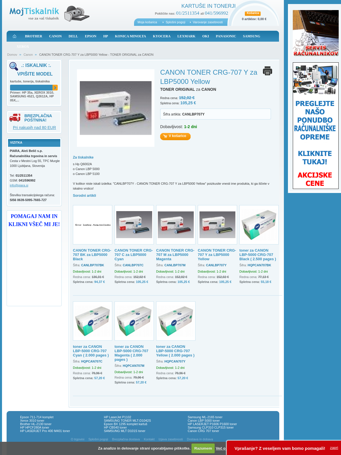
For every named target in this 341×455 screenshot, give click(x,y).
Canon (28, 54)
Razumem (203, 448)
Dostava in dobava (200, 439)
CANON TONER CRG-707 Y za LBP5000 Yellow (217, 254)
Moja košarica (147, 22)
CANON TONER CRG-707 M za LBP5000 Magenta (175, 254)
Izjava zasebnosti (171, 439)
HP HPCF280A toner (34, 427)
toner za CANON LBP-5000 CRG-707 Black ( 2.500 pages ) (257, 254)
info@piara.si (19, 185)
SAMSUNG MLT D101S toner (124, 431)
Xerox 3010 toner (32, 420)
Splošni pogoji (175, 22)
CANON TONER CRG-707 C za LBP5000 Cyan (134, 254)
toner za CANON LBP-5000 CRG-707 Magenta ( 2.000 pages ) (131, 353)
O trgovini (77, 439)
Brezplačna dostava (126, 439)
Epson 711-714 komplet (36, 417)
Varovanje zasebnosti (208, 22)
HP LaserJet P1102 (117, 417)
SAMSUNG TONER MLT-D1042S (127, 420)
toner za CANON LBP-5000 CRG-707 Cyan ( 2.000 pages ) (91, 350)
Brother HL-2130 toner (35, 424)
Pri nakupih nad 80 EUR (34, 127)
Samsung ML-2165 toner (205, 417)
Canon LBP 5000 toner (204, 420)
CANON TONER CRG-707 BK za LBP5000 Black (92, 254)
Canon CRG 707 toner (203, 431)
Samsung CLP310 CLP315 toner (211, 427)
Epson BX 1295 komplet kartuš (125, 424)
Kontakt (149, 439)
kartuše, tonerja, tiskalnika (30, 81)
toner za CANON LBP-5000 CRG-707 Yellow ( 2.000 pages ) (175, 350)
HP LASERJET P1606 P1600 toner (212, 424)
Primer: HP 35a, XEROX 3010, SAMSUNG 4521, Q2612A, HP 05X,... (32, 96)
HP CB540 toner (115, 427)
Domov (12, 54)
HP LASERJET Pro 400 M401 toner (45, 431)
